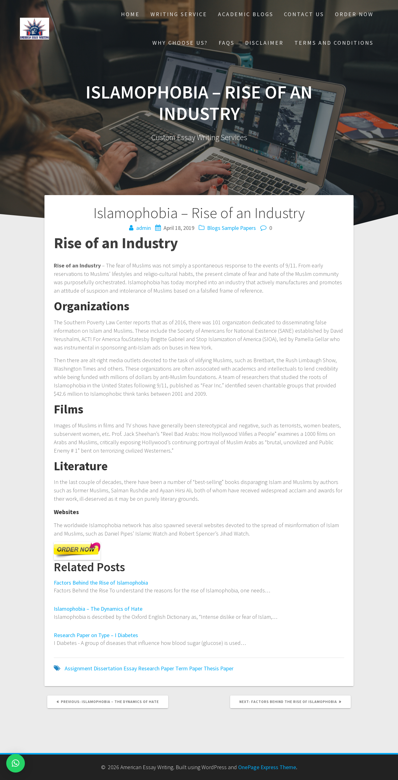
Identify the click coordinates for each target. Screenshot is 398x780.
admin (143, 227)
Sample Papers (239, 227)
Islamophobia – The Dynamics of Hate (98, 608)
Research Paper (156, 668)
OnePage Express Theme (267, 767)
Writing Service (178, 14)
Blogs (213, 227)
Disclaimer (264, 42)
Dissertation (108, 668)
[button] (15, 763)
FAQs (226, 42)
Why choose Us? (180, 42)
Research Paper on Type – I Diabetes (96, 635)
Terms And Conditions (333, 42)
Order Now (354, 14)
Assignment (78, 668)
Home (130, 14)
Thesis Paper (219, 668)
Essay (130, 668)
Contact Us (304, 14)
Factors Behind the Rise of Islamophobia (101, 582)
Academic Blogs (245, 14)
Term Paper (188, 668)
